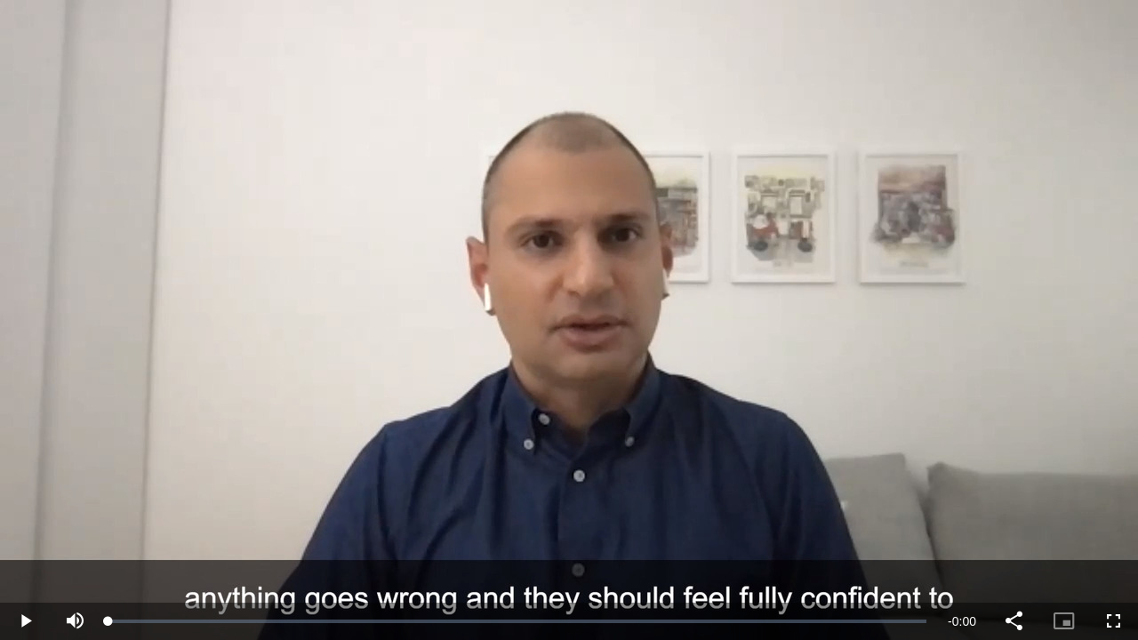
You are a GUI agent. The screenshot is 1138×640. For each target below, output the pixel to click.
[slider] (517, 621)
